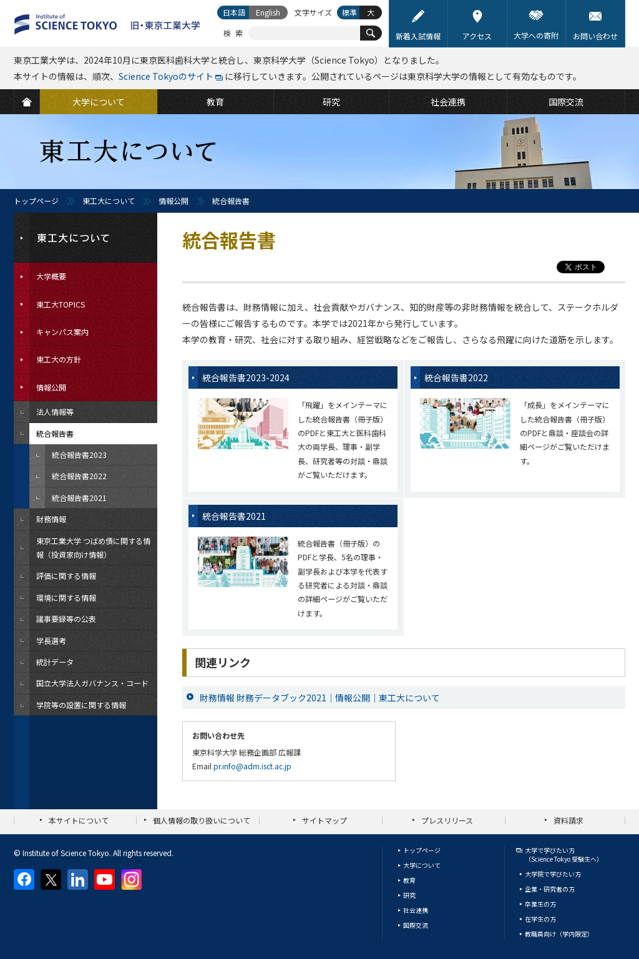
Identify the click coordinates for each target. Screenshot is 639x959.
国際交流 (415, 925)
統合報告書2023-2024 (246, 377)
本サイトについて (79, 820)
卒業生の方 (540, 903)
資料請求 (568, 820)
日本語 (234, 12)
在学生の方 (540, 918)
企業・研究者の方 (550, 888)
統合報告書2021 (234, 516)
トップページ (36, 200)
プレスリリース (447, 820)
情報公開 (173, 200)
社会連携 (415, 910)
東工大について (108, 200)
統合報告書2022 (456, 377)
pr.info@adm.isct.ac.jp (252, 766)
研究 (409, 895)
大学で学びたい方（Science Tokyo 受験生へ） (564, 854)
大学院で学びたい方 (553, 874)
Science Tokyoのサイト (166, 76)
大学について (422, 865)
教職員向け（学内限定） (559, 933)
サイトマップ (324, 820)
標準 (349, 12)
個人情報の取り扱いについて (201, 820)
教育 (409, 880)
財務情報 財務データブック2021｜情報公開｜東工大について (320, 697)
